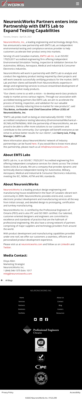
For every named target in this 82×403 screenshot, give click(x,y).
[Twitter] (35, 320)
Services (22, 301)
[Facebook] (46, 320)
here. (34, 143)
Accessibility (75, 392)
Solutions (21, 309)
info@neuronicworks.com (54, 146)
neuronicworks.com (31, 244)
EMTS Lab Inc (47, 56)
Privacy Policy (7, 392)
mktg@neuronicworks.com (17, 273)
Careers (60, 309)
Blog (60, 305)
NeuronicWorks (11, 189)
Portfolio (21, 313)
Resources (60, 313)
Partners (21, 305)
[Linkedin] (41, 320)
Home (21, 298)
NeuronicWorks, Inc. (14, 42)
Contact (60, 301)
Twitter (7, 247)
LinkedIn (65, 244)
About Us (60, 298)
